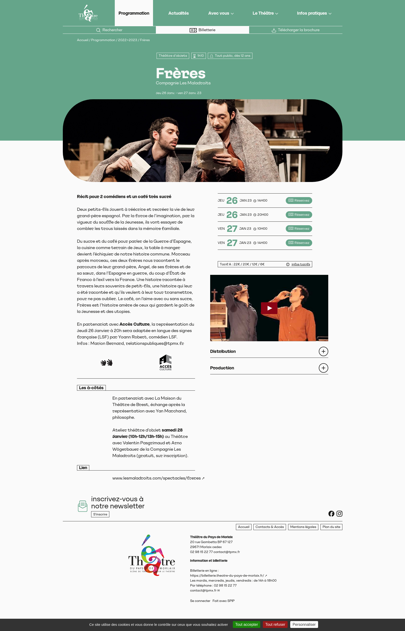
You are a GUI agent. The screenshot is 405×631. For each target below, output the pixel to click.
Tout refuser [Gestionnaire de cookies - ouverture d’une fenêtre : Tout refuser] (275, 624)
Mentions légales (303, 527)
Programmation (134, 13)
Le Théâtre (263, 13)
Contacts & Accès (270, 527)
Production (222, 367)
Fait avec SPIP (223, 601)
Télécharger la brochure (296, 30)
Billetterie (202, 30)
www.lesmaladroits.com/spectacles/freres (156, 477)
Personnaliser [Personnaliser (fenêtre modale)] (304, 624)
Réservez (299, 200)
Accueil (82, 40)
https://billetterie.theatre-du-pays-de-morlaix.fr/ (227, 575)
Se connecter (200, 601)
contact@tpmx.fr (203, 590)
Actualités (178, 13)
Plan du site (331, 527)
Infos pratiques (312, 13)
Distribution (223, 351)
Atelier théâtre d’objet (136, 430)
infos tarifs (301, 264)
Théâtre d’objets (173, 55)
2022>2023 (127, 40)
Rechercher (109, 30)
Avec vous (218, 13)
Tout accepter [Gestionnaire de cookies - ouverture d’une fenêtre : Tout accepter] (246, 624)
